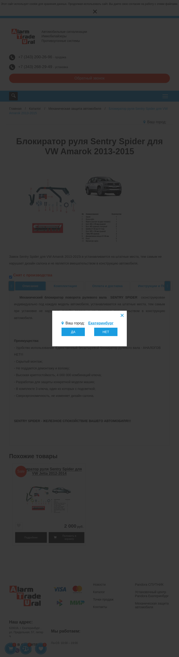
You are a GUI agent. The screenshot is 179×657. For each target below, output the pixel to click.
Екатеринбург (100, 323)
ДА (73, 332)
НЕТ (106, 332)
